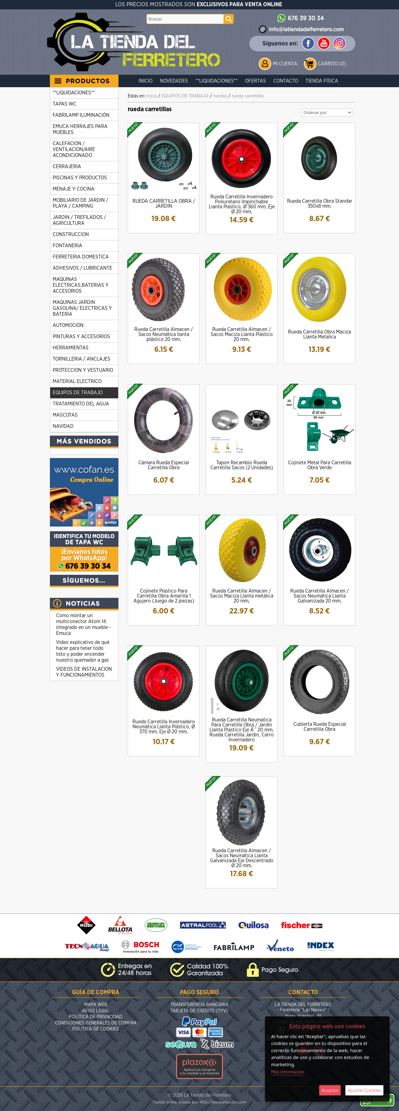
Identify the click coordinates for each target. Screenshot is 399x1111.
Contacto (285, 80)
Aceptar (330, 1090)
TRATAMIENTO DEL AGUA (81, 403)
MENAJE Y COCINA (73, 189)
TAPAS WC (64, 104)
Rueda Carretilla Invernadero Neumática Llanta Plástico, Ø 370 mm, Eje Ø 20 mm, (163, 726)
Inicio (145, 80)
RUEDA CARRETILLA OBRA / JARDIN (163, 204)
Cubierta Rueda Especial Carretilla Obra (319, 727)
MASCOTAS (65, 415)
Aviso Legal (96, 1011)
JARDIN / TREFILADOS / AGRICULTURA (79, 220)
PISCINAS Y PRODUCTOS (80, 177)
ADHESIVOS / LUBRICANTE (82, 268)
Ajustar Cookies (364, 1090)
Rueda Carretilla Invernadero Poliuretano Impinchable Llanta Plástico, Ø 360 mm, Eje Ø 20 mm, (242, 204)
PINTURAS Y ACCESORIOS (81, 336)
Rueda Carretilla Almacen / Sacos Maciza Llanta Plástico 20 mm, (242, 334)
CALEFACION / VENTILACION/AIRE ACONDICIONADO (74, 149)
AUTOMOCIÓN (68, 325)
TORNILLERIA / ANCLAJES (81, 359)
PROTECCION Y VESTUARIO (83, 370)
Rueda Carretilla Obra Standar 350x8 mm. (319, 204)
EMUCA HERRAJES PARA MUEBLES (80, 129)
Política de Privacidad (95, 1016)
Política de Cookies (95, 1029)
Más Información (287, 1072)
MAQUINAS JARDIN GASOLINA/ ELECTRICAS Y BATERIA (82, 308)
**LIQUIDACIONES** (216, 80)
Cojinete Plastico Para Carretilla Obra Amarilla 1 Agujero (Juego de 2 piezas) (163, 596)
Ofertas (255, 80)
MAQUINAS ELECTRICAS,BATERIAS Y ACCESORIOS (80, 285)
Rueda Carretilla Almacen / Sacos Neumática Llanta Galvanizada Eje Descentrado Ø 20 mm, (241, 858)
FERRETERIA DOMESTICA (81, 256)
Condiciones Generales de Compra (96, 1023)
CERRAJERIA (67, 166)
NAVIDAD (63, 426)
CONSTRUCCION (71, 234)
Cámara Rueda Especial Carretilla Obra (163, 465)
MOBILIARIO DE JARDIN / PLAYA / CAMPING (80, 203)
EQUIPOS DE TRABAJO (78, 392)
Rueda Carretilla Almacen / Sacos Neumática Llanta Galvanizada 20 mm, (319, 596)
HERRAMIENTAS (71, 347)
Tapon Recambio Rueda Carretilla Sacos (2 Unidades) (241, 465)
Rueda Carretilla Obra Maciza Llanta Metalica (319, 334)
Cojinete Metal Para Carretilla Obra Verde (319, 465)
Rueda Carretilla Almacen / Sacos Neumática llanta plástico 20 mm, (163, 334)
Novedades (174, 80)
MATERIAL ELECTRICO (77, 381)
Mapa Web (95, 1004)
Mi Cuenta (285, 63)
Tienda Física (321, 80)
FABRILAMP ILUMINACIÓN (81, 115)
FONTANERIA (67, 245)
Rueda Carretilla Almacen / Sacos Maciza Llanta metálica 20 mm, (241, 596)
